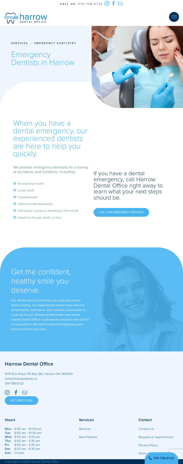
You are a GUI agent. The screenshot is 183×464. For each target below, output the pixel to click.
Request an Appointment (155, 437)
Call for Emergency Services (121, 212)
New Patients (88, 437)
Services (19, 43)
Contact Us (146, 429)
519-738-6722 (90, 4)
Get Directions (22, 400)
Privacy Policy (148, 445)
